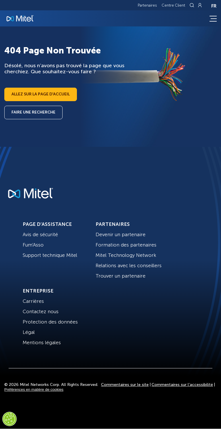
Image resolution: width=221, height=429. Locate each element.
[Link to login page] (200, 5)
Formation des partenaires (126, 245)
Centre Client (173, 5)
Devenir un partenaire (121, 234)
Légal (29, 332)
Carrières (33, 301)
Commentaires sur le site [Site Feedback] (125, 384)
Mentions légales (42, 342)
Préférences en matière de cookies (33, 389)
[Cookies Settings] (9, 419)
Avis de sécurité (40, 234)
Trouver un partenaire (121, 276)
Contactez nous (41, 311)
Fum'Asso (33, 245)
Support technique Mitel (50, 255)
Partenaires (147, 5)
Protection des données (50, 322)
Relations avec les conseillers (129, 265)
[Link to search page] (192, 5)
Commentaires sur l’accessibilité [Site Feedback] (182, 384)
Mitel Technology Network (126, 255)
